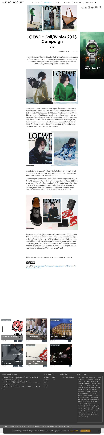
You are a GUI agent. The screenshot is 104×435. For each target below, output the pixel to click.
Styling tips (81, 413)
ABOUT (4, 426)
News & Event (14, 385)
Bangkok (88, 391)
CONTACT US (13, 426)
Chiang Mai (87, 385)
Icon (22, 381)
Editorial (90, 2)
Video (3, 389)
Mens (97, 395)
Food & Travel (18, 383)
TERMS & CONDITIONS (50, 426)
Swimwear (96, 379)
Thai (79, 381)
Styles (90, 401)
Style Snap (28, 381)
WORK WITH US (25, 426)
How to (11, 383)
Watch (87, 413)
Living (86, 416)
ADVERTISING (36, 426)
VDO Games (89, 379)
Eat (79, 377)
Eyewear (85, 397)
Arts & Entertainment (29, 383)
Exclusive (11, 387)
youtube (46, 385)
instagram (46, 379)
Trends (98, 405)
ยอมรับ (85, 431)
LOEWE (68, 257)
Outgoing (81, 379)
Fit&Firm (80, 409)
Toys (7, 385)
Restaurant (94, 399)
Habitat (80, 395)
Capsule (81, 403)
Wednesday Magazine (67, 377)
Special (94, 389)
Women (80, 385)
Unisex (92, 381)
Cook (83, 381)
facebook (46, 377)
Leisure (67, 2)
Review (80, 383)
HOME (37, 2)
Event (91, 411)
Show (80, 397)
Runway (11, 377)
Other (87, 381)
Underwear (81, 391)
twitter (45, 381)
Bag (70, 366)
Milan (96, 381)
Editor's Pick (82, 399)
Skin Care (96, 407)
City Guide (32, 387)
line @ (53, 377)
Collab (20, 366)
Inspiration (17, 381)
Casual (88, 399)
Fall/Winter (47, 257)
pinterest (46, 383)
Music (93, 395)
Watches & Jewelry (30, 377)
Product (86, 411)
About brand (12, 379)
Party (83, 387)
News (15, 341)
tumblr (45, 387)
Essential (25, 387)
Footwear (44, 341)
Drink (85, 409)
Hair (96, 387)
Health (96, 411)
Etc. (89, 383)
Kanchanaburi (90, 377)
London (98, 377)
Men (93, 403)
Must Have (19, 387)
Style (58, 2)
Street (98, 383)
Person (83, 377)
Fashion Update (36, 257)
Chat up (20, 341)
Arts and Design (83, 407)
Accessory (81, 405)
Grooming (10, 381)
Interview (88, 389)
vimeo (54, 379)
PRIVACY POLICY (65, 426)
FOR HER (78, 2)
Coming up (87, 395)
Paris (88, 393)
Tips (99, 409)
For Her (19, 379)
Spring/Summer (83, 401)
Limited (94, 391)
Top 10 (38, 387)
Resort (86, 383)
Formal (88, 387)
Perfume (81, 416)
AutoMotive (94, 414)
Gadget (80, 414)
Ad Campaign (58, 257)
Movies (84, 393)
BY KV (52, 47)
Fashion (48, 2)
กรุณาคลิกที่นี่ (74, 431)
